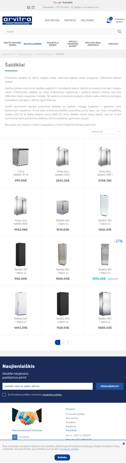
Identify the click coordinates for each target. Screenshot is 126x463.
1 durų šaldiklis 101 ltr (20, 173)
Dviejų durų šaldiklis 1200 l (62, 173)
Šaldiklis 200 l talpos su (62, 222)
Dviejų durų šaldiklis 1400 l (105, 173)
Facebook (24, 437)
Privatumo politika (75, 414)
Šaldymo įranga (44, 54)
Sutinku (62, 457)
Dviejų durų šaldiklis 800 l (21, 222)
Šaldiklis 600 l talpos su (20, 320)
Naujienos (87, 20)
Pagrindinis (7, 54)
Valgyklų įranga (25, 54)
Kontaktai (70, 20)
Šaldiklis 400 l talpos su (105, 222)
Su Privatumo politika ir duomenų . (32, 394)
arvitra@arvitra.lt (91, 7)
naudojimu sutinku (52, 394)
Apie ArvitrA (52, 20)
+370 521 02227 (62, 7)
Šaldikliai (60, 54)
